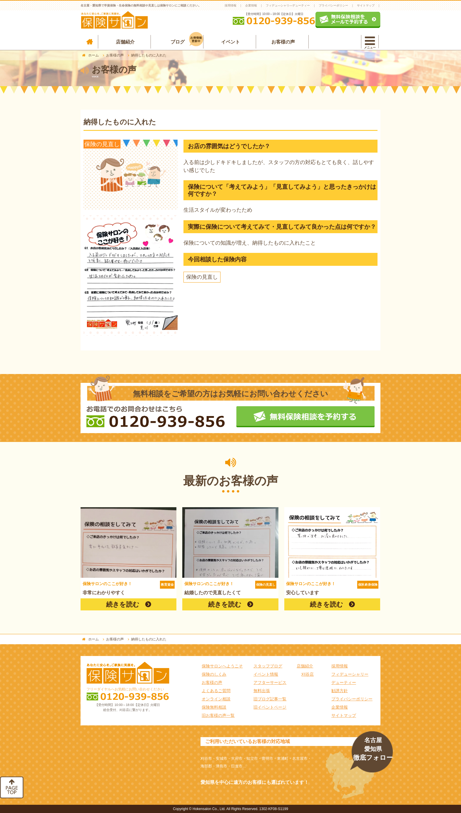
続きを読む (122, 604)
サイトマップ (366, 5)
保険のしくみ (214, 674)
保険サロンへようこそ (222, 666)
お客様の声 (283, 41)
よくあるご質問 (216, 690)
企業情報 (251, 5)
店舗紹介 (125, 41)
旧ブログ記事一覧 (269, 699)
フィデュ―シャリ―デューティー (288, 5)
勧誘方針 (339, 690)
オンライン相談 (216, 699)
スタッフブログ (267, 666)
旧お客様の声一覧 (218, 715)
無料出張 (261, 690)
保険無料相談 (214, 707)
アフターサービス (269, 682)
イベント (230, 41)
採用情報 (230, 5)
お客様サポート (336, 41)
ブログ (187, 40)
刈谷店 (307, 674)
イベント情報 (265, 674)
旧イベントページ (269, 707)
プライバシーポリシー (333, 5)
